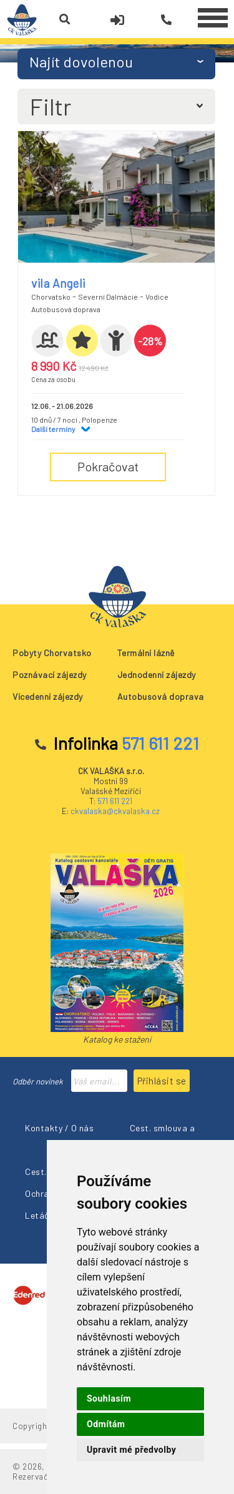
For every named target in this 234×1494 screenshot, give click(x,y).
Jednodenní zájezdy (156, 674)
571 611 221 (114, 801)
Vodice (156, 296)
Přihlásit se (162, 1080)
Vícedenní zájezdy (47, 696)
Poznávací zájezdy (49, 674)
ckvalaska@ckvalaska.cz (115, 811)
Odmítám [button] (106, 1424)
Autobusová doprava (160, 696)
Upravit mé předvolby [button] (131, 1450)
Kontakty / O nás (59, 1128)
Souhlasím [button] (109, 1398)
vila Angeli (58, 283)
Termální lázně (146, 652)
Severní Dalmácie (108, 296)
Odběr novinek (37, 1081)
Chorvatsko (51, 296)
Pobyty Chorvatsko (52, 652)
